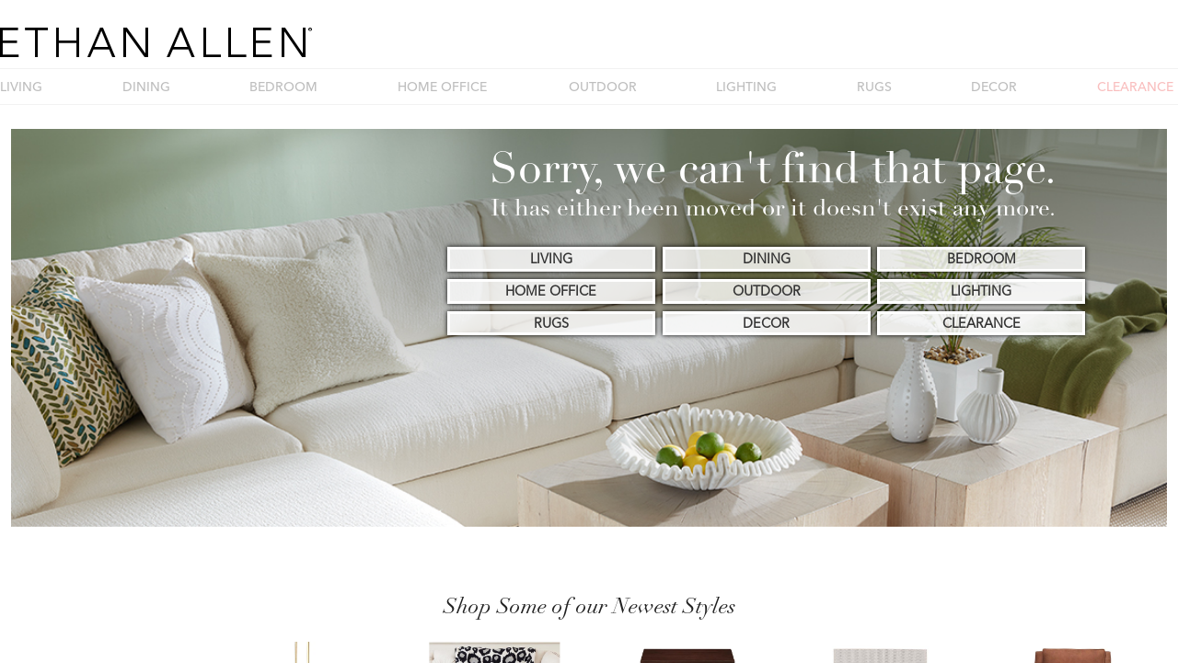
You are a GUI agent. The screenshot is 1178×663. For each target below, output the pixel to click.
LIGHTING (746, 86)
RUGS (874, 86)
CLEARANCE (1135, 86)
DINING (146, 86)
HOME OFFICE (442, 86)
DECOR (994, 86)
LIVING (21, 86)
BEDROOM (283, 86)
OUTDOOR (603, 86)
